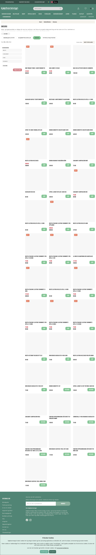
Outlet (81, 14)
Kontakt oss (5, 527)
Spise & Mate (32, 14)
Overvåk (67, 390)
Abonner (63, 503)
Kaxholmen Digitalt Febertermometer (34, 99)
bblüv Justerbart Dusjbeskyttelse (33, 355)
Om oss (4, 529)
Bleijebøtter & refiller (24, 37)
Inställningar (44, 551)
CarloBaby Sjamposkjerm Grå (80, 192)
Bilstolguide (5, 502)
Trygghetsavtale (9, 2)
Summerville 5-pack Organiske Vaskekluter (83, 417)
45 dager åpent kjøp (40, 2)
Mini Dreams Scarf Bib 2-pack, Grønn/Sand (35, 481)
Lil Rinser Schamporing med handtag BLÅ (83, 256)
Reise (40, 14)
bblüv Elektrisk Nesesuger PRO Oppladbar (83, 355)
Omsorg (55, 22)
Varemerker (7, 17)
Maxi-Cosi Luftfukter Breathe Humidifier (83, 68)
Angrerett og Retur (7, 510)
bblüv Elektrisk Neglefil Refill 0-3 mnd (34, 223)
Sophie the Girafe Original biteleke (33, 130)
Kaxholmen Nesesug (30, 192)
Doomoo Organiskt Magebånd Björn (57, 161)
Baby (23, 14)
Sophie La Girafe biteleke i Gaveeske (57, 192)
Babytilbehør (47, 22)
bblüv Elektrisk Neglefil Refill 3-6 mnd (58, 289)
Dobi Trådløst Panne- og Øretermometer (35, 68)
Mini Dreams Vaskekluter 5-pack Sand (58, 355)
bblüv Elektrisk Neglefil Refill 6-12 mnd (83, 99)
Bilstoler (16, 14)
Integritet (4, 521)
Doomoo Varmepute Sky (54, 386)
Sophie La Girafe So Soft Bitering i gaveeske (83, 386)
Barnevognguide (6, 513)
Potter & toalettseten (49, 37)
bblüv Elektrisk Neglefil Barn (80, 223)
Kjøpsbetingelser (6, 524)
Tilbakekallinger (6, 532)
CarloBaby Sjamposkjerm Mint (80, 161)
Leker (67, 14)
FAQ (3, 519)
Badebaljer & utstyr (9, 37)
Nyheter (91, 17)
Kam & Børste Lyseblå (54, 68)
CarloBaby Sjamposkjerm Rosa (32, 417)
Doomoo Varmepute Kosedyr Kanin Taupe (59, 130)
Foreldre (47, 14)
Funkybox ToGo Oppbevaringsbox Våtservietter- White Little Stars (33, 450)
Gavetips (89, 14)
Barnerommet (58, 14)
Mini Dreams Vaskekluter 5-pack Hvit (34, 386)
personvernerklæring (62, 548)
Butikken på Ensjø (7, 516)
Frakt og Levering (7, 505)
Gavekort (83, 17)
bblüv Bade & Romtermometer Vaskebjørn (59, 99)
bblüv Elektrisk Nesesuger (31, 161)
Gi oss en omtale (6, 508)
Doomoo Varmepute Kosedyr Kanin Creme (83, 130)
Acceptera (52, 551)
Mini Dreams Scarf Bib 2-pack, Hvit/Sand (58, 449)
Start (40, 22)
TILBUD (74, 14)
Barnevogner (6, 14)
